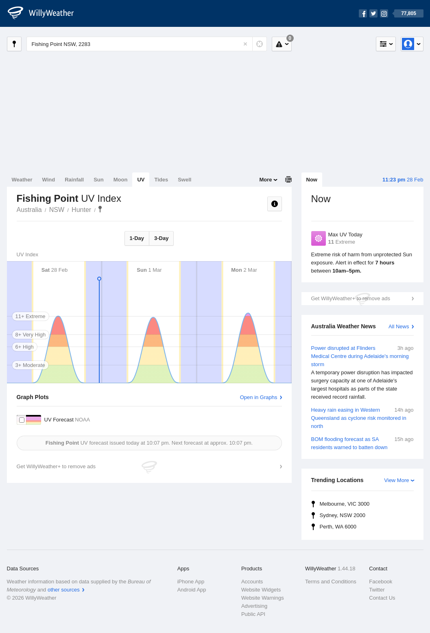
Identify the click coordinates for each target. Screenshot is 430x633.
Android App (191, 590)
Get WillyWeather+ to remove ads (350, 298)
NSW (56, 209)
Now (311, 180)
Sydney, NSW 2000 (342, 515)
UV (140, 180)
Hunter (81, 209)
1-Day (137, 238)
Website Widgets (261, 590)
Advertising (254, 606)
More (265, 180)
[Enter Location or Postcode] (146, 44)
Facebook (380, 581)
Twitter (376, 590)
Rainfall (74, 180)
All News (399, 326)
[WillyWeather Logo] (45, 13)
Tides (161, 180)
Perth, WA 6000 (338, 527)
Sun (99, 180)
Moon (121, 180)
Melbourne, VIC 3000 (345, 504)
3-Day (161, 238)
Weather (22, 180)
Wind (48, 180)
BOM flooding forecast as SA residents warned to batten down (362, 442)
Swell (184, 180)
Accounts (252, 581)
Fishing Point (100, 209)
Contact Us (382, 598)
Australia (29, 209)
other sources (64, 590)
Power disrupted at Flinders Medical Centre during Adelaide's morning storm (362, 372)
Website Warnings (262, 598)
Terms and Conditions (330, 581)
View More (396, 480)
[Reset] (245, 44)
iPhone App (191, 581)
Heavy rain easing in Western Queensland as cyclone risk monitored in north (362, 417)
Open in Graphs (258, 397)
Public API (253, 614)
